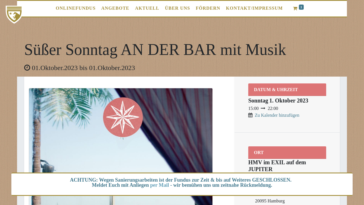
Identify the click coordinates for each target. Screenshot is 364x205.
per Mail (159, 185)
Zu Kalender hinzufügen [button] (277, 115)
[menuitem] (76, 8)
